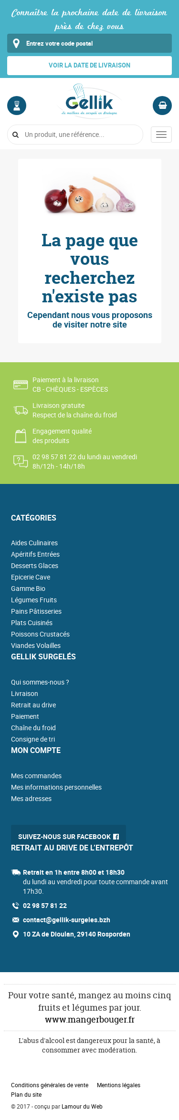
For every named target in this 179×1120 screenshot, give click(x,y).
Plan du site (26, 1094)
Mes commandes (36, 775)
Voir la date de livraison (89, 65)
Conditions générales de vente (49, 1085)
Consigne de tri (33, 738)
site (120, 324)
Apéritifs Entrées (35, 554)
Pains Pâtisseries (36, 611)
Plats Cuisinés (32, 622)
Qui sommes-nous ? (40, 681)
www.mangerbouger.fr (90, 1019)
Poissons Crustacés (40, 633)
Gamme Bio (28, 588)
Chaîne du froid (33, 727)
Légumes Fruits (34, 599)
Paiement (25, 716)
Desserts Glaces (34, 565)
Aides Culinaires (34, 542)
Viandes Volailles (36, 645)
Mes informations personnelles (56, 787)
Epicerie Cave (30, 576)
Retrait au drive (33, 704)
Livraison (24, 693)
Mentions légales (118, 1085)
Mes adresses (31, 798)
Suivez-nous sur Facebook (64, 836)
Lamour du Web (82, 1106)
